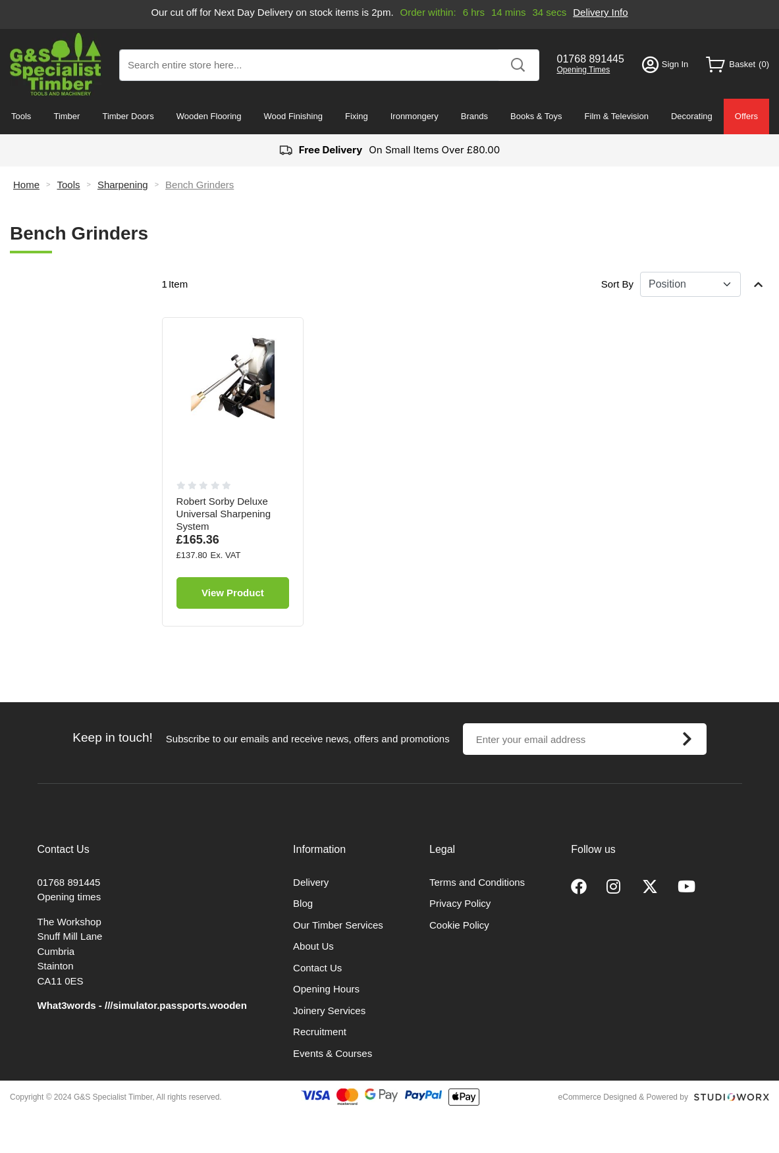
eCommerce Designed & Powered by (623, 1097)
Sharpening (122, 185)
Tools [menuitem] (21, 116)
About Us (313, 946)
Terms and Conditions (477, 882)
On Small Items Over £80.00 (389, 150)
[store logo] (55, 64)
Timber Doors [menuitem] (127, 116)
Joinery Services (329, 1010)
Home (26, 185)
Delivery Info (600, 12)
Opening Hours (326, 988)
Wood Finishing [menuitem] (293, 116)
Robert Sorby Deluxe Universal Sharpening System (223, 514)
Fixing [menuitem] (356, 116)
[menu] (389, 116)
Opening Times (583, 69)
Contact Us (317, 967)
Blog (303, 903)
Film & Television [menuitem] (617, 116)
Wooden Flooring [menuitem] (209, 116)
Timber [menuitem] (66, 116)
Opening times (69, 896)
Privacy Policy (460, 903)
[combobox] (329, 65)
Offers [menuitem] (746, 116)
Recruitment (319, 1031)
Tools (68, 185)
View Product (232, 592)
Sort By (617, 284)
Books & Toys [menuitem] (536, 116)
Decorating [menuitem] (691, 116)
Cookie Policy (459, 925)
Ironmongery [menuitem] (414, 116)
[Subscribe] (687, 739)
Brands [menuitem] (474, 116)
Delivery (311, 882)
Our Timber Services (338, 925)
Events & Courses (332, 1053)
